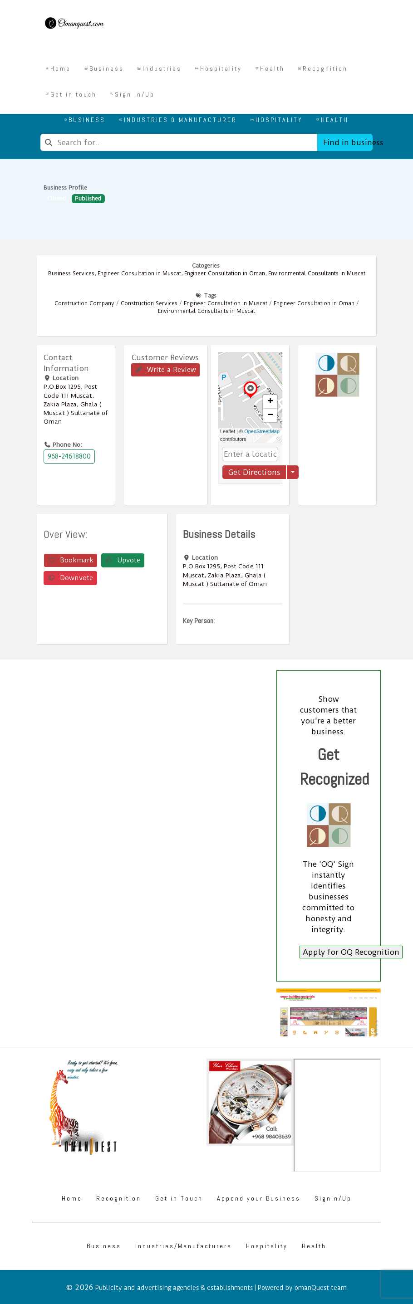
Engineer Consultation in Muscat (139, 273)
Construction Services (149, 303)
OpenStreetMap (262, 431)
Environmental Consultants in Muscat (316, 273)
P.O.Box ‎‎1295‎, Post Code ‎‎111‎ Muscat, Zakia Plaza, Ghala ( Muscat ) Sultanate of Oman (76, 404)
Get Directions (254, 472)
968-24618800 (69, 456)
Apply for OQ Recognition (351, 952)
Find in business (348, 142)
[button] (250, 397)
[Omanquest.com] (74, 24)
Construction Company (84, 303)
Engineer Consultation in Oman (224, 273)
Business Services (71, 273)
